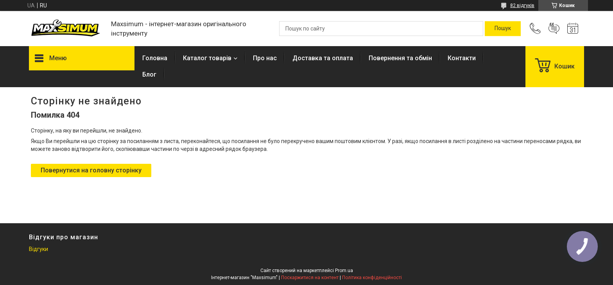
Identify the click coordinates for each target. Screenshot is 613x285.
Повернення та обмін (400, 58)
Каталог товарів (207, 58)
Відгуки (38, 249)
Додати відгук (553, 28)
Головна (154, 58)
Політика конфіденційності (372, 277)
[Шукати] (503, 28)
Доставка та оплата (322, 58)
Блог (149, 74)
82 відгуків (522, 5)
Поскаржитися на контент (310, 277)
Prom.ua (344, 270)
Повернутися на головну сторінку (91, 170)
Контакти (462, 58)
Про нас (265, 58)
